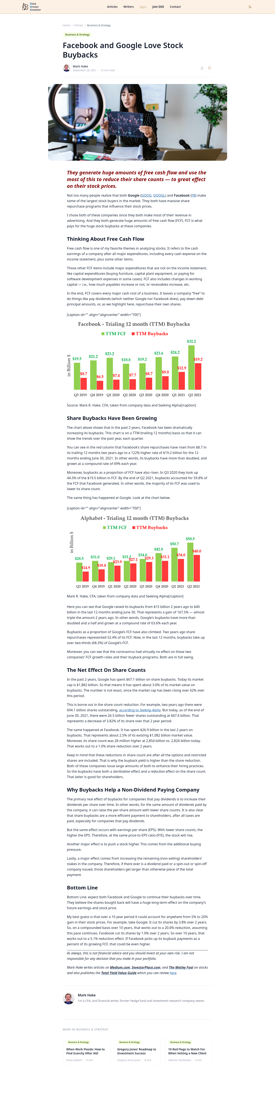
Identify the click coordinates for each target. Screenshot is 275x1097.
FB (194, 195)
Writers (129, 7)
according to (140, 710)
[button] (137, 360)
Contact (175, 7)
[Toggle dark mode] (250, 7)
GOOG (146, 195)
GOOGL (159, 195)
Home (66, 25)
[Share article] (202, 68)
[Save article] (209, 68)
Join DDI (158, 7)
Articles (112, 7)
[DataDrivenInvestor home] (31, 7)
